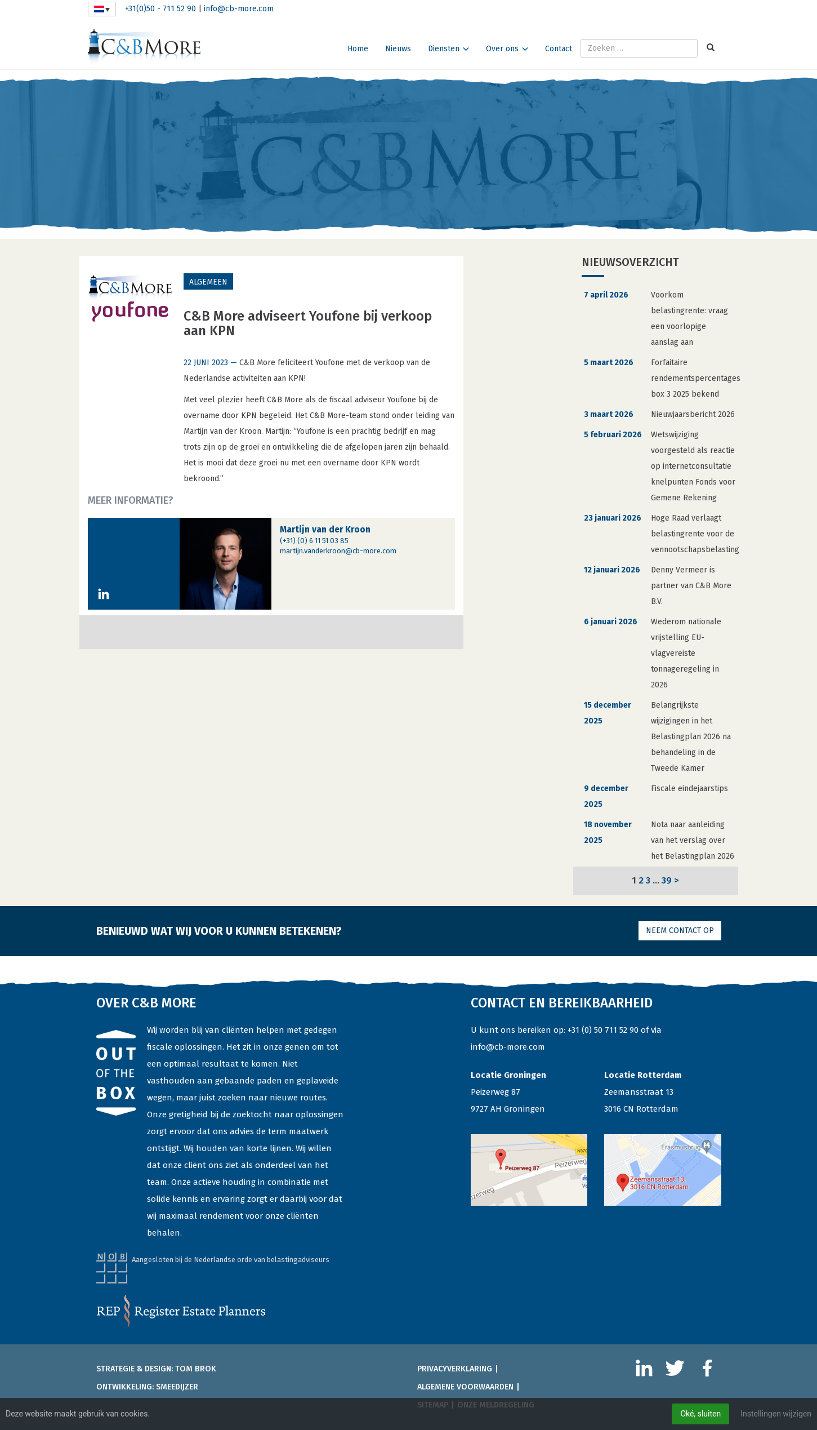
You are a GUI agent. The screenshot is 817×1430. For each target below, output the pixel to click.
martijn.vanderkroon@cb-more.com (338, 551)
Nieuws (398, 49)
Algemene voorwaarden (465, 1387)
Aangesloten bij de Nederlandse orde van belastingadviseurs (230, 1259)
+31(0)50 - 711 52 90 (160, 9)
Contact (558, 49)
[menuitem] (102, 9)
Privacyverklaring (454, 1369)
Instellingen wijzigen (775, 1413)
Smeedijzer (177, 1387)
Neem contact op (680, 930)
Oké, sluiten (700, 1413)
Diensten (443, 49)
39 (667, 880)
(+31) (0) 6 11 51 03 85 (314, 540)
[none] (102, 9)
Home (357, 49)
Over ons (502, 49)
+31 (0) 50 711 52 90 (603, 1030)
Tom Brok (195, 1369)
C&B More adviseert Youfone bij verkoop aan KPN (308, 323)
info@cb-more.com (239, 9)
